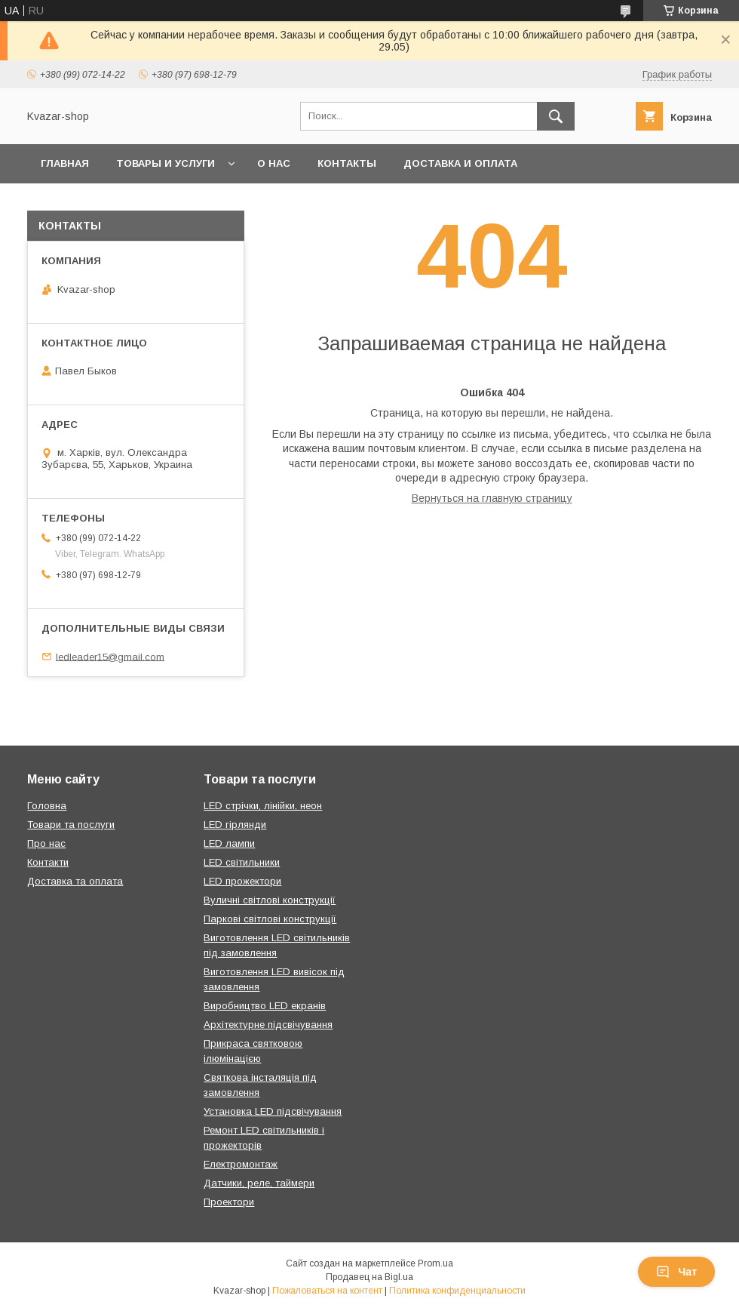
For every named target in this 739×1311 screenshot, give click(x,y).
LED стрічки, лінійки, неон (263, 805)
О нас (273, 163)
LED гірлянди (235, 824)
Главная (65, 163)
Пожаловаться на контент (327, 1290)
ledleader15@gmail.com (110, 656)
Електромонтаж (241, 1164)
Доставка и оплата (460, 163)
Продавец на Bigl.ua (369, 1277)
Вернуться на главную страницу (492, 498)
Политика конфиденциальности (457, 1290)
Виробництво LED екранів (265, 1005)
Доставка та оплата (75, 881)
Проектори (229, 1202)
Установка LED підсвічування (273, 1111)
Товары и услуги (165, 163)
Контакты (346, 163)
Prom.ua (435, 1263)
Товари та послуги (71, 824)
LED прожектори (242, 881)
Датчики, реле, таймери (259, 1183)
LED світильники (242, 862)
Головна (46, 805)
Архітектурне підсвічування (268, 1024)
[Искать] (556, 116)
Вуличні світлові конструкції (270, 900)
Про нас (46, 843)
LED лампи (229, 843)
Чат (676, 1272)
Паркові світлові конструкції (270, 919)
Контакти (48, 862)
